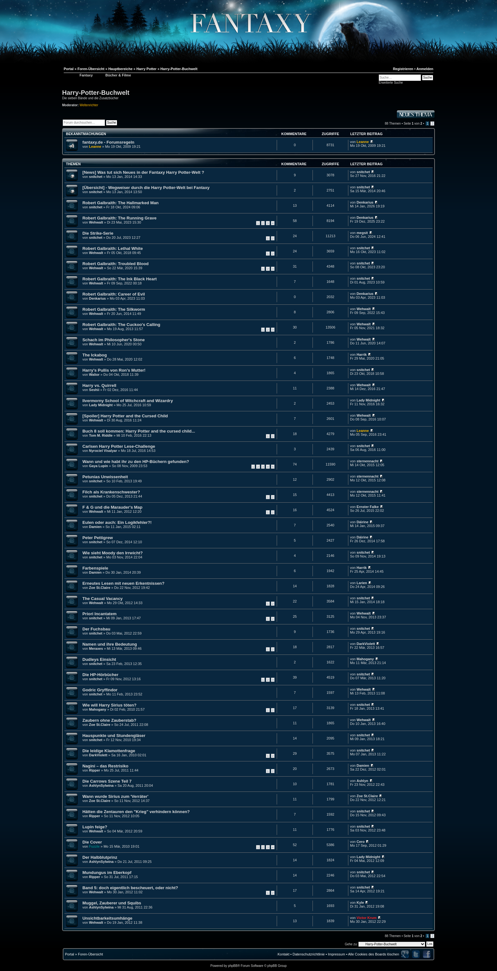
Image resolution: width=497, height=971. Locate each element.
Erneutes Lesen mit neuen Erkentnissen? (123, 583)
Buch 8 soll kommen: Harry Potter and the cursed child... (138, 431)
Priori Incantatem (99, 613)
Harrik (362, 354)
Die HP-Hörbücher (100, 674)
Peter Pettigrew (97, 537)
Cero (361, 842)
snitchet (95, 177)
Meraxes (96, 648)
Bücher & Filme (118, 75)
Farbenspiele (95, 568)
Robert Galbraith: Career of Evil (113, 294)
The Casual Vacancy (102, 598)
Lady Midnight (101, 405)
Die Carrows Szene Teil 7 (107, 781)
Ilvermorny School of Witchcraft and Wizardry (127, 400)
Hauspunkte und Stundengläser (113, 735)
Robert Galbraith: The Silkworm (113, 309)
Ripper (94, 770)
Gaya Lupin (98, 466)
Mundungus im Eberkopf (107, 872)
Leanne (95, 146)
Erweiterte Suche (391, 82)
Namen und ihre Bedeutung (109, 644)
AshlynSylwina (101, 785)
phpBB (232, 966)
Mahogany (365, 659)
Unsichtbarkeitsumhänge (107, 918)
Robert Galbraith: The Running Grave (119, 218)
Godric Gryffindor (100, 690)
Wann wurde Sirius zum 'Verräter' (115, 796)
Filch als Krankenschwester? (111, 492)
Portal (69, 954)
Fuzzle (94, 846)
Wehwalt (96, 222)
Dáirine (362, 522)
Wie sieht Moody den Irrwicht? (112, 553)
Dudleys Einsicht (99, 659)
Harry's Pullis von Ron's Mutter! (113, 370)
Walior (94, 374)
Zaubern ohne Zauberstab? (109, 720)
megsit (362, 233)
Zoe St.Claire (99, 588)
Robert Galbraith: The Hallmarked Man (120, 202)
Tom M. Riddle (101, 435)
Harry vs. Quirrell (99, 385)
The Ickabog (94, 355)
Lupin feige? (94, 826)
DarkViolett (366, 644)
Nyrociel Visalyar (103, 451)
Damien (95, 527)
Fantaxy (86, 75)
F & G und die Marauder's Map (112, 507)
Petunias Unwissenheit (105, 476)
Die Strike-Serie (97, 233)
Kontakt (283, 954)
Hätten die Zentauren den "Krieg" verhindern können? (136, 811)
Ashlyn (362, 781)
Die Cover (92, 842)
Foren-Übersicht (90, 954)
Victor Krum (367, 918)
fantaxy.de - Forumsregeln (108, 142)
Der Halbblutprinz (99, 857)
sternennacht (367, 461)
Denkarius (365, 202)
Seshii (94, 390)
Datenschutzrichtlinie (309, 954)
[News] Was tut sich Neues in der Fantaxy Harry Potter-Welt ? (143, 172)
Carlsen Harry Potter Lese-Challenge (118, 446)
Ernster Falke (368, 507)
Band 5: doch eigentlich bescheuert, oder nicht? (130, 887)
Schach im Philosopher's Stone (113, 339)
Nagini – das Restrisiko (105, 766)
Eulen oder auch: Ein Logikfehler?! (117, 522)
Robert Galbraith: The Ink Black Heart (119, 279)
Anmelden (424, 69)
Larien (362, 583)
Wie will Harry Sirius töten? (109, 705)
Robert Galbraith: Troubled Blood (115, 263)
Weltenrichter (89, 105)
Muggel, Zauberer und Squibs (111, 903)
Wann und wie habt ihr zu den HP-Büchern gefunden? (135, 461)
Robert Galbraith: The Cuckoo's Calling (121, 324)
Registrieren (403, 69)
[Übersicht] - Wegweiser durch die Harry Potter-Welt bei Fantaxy (146, 187)
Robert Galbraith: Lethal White (112, 248)
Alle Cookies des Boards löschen (373, 954)
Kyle (360, 902)
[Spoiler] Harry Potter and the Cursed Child (125, 416)
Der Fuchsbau (96, 629)
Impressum (336, 954)
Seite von (412, 123)
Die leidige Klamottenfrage (108, 750)
